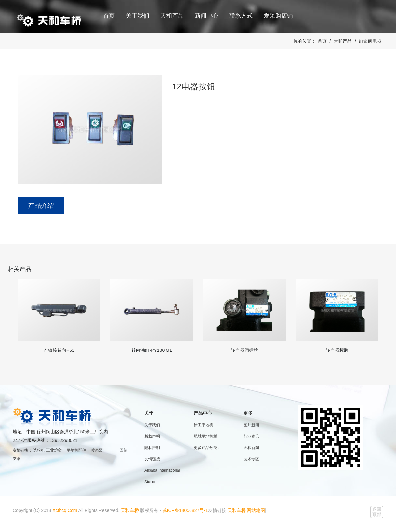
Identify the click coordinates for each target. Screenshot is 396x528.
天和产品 (172, 15)
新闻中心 (206, 15)
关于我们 (137, 15)
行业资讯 (251, 436)
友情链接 (152, 459)
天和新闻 (251, 447)
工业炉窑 (54, 450)
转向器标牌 (337, 350)
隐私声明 (152, 447)
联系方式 (241, 15)
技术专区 (251, 459)
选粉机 (39, 450)
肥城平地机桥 (205, 436)
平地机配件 (76, 450)
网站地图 (256, 510)
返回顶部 (376, 512)
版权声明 (152, 436)
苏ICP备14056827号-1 (185, 510)
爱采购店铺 (278, 15)
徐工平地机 (203, 425)
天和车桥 (130, 510)
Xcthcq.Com (64, 510)
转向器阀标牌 (244, 350)
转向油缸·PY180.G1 (151, 350)
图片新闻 (251, 425)
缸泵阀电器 (370, 41)
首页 (109, 15)
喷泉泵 (97, 450)
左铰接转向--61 (59, 350)
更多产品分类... (207, 447)
